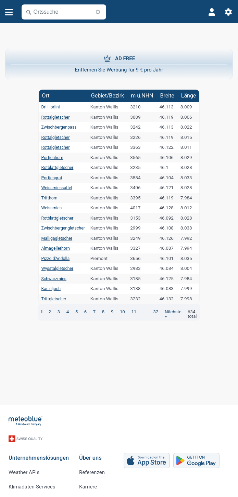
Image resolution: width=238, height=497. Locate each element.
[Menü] (9, 12)
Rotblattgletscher (54, 167)
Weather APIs (24, 467)
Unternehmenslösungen (39, 452)
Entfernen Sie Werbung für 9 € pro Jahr (119, 63)
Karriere (88, 482)
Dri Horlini (47, 106)
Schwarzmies (51, 278)
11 (127, 311)
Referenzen (92, 467)
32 (148, 311)
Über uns (90, 452)
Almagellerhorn (52, 248)
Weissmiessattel (54, 187)
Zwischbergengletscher (61, 228)
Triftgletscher (50, 298)
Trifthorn (46, 197)
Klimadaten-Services (32, 482)
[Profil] (212, 12)
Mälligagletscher (54, 238)
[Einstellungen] (228, 12)
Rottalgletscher (52, 117)
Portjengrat (48, 177)
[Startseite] (26, 421)
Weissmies (48, 207)
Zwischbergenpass (56, 127)
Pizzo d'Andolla (52, 258)
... (138, 311)
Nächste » (167, 311)
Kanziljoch (47, 288)
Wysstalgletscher (54, 268)
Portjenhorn (49, 157)
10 (116, 311)
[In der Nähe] (98, 11)
